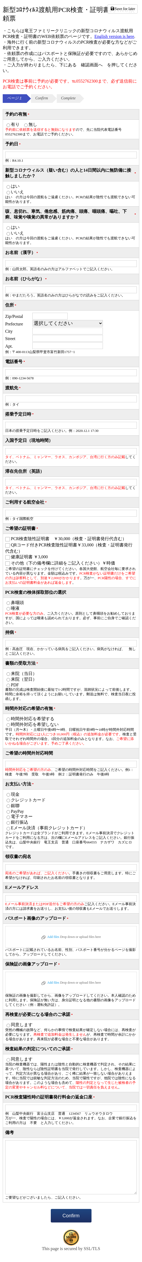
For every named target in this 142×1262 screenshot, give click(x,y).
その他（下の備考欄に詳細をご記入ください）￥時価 (63, 563)
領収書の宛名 (18, 856)
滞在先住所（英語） (24, 471)
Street (10, 338)
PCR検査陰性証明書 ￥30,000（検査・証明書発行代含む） (69, 538)
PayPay (17, 811)
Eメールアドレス (22, 887)
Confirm (71, 1215)
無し (33, 124)
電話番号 (15, 361)
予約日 (13, 144)
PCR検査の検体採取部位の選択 (35, 592)
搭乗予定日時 (19, 414)
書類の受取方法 (22, 663)
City (9, 331)
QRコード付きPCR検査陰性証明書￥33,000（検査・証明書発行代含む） (68, 548)
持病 (11, 632)
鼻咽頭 (17, 602)
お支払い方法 (19, 784)
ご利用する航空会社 (26, 502)
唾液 (15, 608)
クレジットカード (28, 800)
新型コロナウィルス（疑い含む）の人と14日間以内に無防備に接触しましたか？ (71, 173)
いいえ (17, 192)
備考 (9, 1132)
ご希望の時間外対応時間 (29, 753)
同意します (22, 1024)
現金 (15, 794)
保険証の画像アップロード (33, 964)
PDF (15, 685)
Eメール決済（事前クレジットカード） (49, 828)
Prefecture (14, 324)
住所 (11, 305)
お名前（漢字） (22, 252)
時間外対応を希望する (32, 718)
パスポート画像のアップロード (37, 918)
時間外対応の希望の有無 (30, 708)
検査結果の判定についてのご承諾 (39, 1049)
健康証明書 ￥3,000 (29, 557)
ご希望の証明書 (22, 528)
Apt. (9, 346)
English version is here (114, 36)
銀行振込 (19, 822)
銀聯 (15, 805)
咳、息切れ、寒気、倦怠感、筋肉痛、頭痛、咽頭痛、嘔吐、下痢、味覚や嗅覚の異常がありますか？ (71, 214)
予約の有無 (17, 114)
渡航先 (13, 388)
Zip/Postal (14, 316)
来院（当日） (24, 673)
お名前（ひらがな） (26, 279)
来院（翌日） (24, 679)
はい (15, 186)
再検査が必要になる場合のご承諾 (39, 1014)
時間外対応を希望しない (35, 724)
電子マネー (22, 816)
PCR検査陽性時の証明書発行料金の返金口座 (50, 1097)
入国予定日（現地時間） (29, 440)
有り (15, 124)
